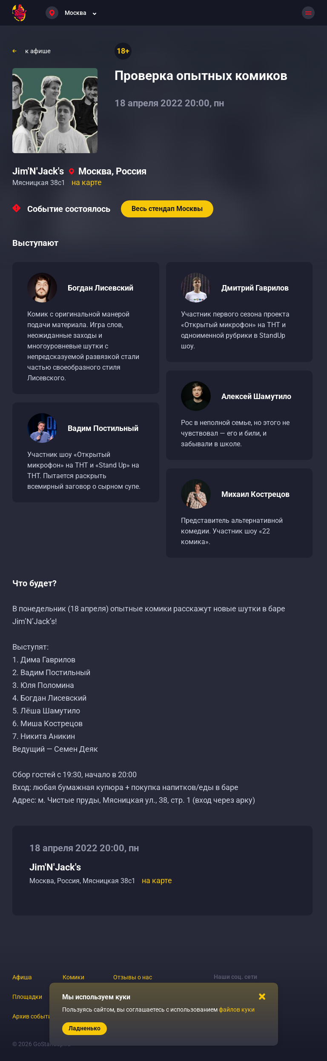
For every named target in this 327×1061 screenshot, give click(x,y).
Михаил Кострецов (255, 494)
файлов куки (237, 1009)
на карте (87, 182)
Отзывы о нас (132, 977)
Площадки (27, 996)
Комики (73, 977)
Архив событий (33, 1016)
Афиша (22, 977)
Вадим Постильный (103, 428)
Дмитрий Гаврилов (255, 287)
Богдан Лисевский (100, 287)
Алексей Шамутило (256, 396)
